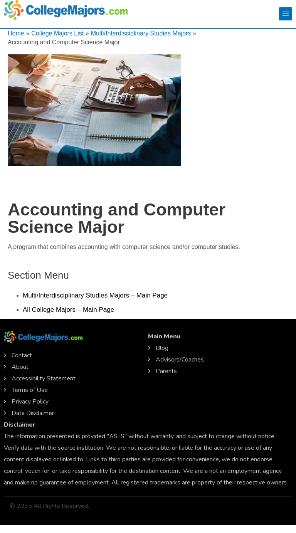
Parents (166, 371)
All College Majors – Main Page (68, 309)
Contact (22, 355)
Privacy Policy (30, 401)
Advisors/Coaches (180, 359)
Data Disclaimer (33, 413)
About (20, 367)
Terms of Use (30, 390)
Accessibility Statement (44, 378)
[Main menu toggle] (285, 13)
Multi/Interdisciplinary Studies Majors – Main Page (95, 295)
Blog (162, 348)
